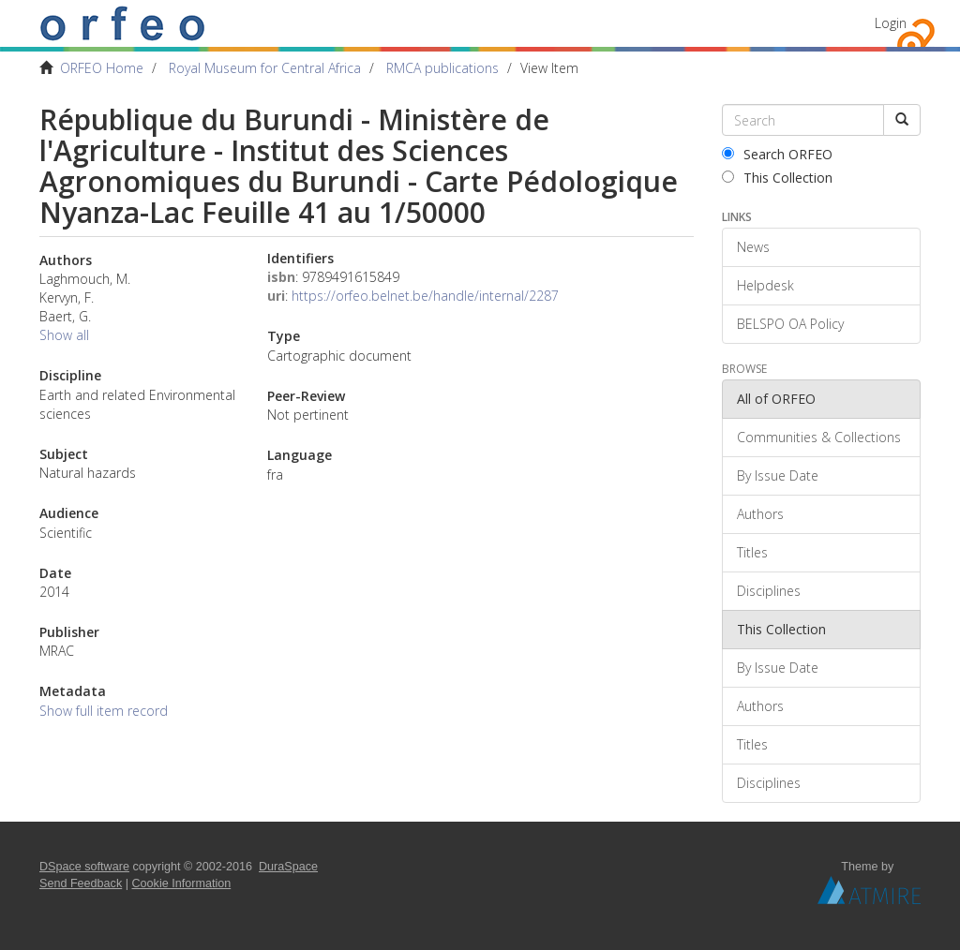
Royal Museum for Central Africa (265, 68)
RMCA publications (442, 68)
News (753, 247)
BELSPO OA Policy (790, 324)
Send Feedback (80, 883)
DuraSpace (288, 866)
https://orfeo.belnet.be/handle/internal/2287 (425, 295)
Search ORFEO (777, 154)
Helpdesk (765, 285)
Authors (760, 514)
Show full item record (103, 711)
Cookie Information (182, 883)
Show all (64, 335)
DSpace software (84, 866)
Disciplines (769, 591)
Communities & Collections (819, 437)
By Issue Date (777, 475)
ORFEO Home (101, 68)
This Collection (777, 177)
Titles (752, 552)
